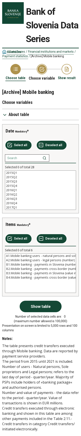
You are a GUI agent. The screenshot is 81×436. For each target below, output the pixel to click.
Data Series (17, 51)
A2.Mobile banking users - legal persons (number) (40, 260)
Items (11, 224)
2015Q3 (40, 181)
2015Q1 (40, 173)
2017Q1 (40, 207)
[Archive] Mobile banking (47, 56)
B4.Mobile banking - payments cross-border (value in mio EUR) (40, 277)
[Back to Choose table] (15, 72)
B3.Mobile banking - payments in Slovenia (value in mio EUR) (40, 273)
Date (10, 131)
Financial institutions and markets (51, 51)
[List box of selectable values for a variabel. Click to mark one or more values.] (40, 190)
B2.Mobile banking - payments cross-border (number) (40, 269)
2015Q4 (40, 186)
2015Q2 (40, 177)
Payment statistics (15, 56)
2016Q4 (40, 203)
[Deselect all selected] (51, 145)
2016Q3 (40, 199)
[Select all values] (18, 145)
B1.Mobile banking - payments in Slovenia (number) (40, 264)
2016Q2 (40, 194)
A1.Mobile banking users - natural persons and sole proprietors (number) (40, 256)
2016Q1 (40, 190)
